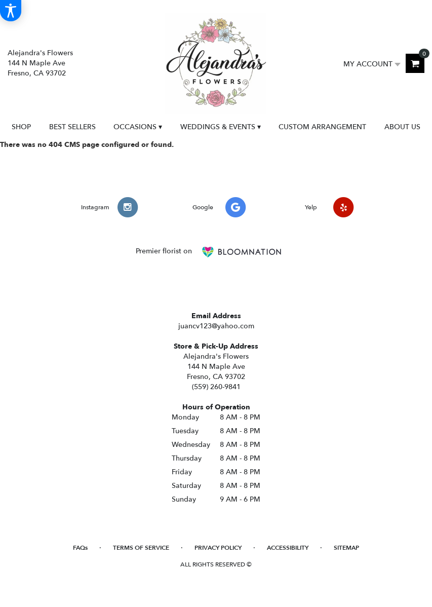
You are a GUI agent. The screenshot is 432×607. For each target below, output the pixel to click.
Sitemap (346, 548)
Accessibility (287, 548)
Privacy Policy (218, 548)
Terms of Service (141, 548)
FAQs (80, 548)
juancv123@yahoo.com (216, 326)
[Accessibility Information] (10, 10)
